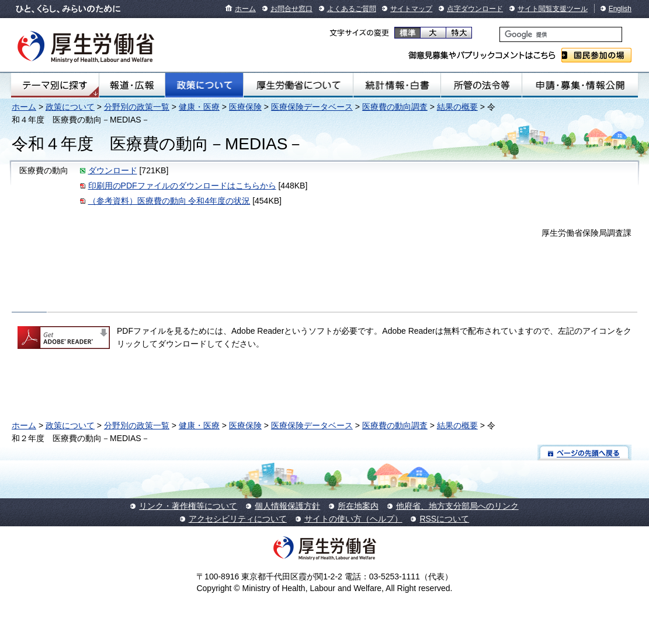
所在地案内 (358, 506)
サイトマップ (411, 9)
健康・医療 (199, 106)
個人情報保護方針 (287, 506)
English (620, 9)
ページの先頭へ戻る (584, 452)
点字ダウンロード (475, 9)
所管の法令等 (481, 85)
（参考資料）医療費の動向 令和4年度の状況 (169, 200)
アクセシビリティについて (238, 518)
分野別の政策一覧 (136, 106)
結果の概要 (457, 106)
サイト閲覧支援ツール (553, 9)
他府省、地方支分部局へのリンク (457, 506)
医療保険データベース (312, 106)
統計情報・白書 (396, 85)
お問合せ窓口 (291, 9)
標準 (407, 32)
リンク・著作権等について (188, 506)
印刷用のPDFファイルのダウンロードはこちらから (182, 185)
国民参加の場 (596, 55)
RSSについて (444, 518)
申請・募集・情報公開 (580, 85)
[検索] (561, 34)
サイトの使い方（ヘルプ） (353, 518)
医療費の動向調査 (395, 106)
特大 (458, 32)
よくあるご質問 (351, 9)
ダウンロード (112, 170)
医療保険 (245, 106)
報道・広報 (132, 85)
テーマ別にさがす (55, 85)
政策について (204, 85)
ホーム (245, 9)
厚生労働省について (298, 85)
